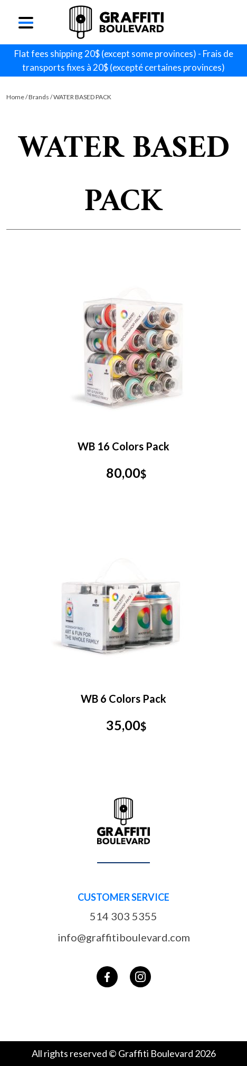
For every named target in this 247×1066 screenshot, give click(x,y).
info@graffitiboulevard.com (124, 937)
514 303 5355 (123, 916)
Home (15, 97)
